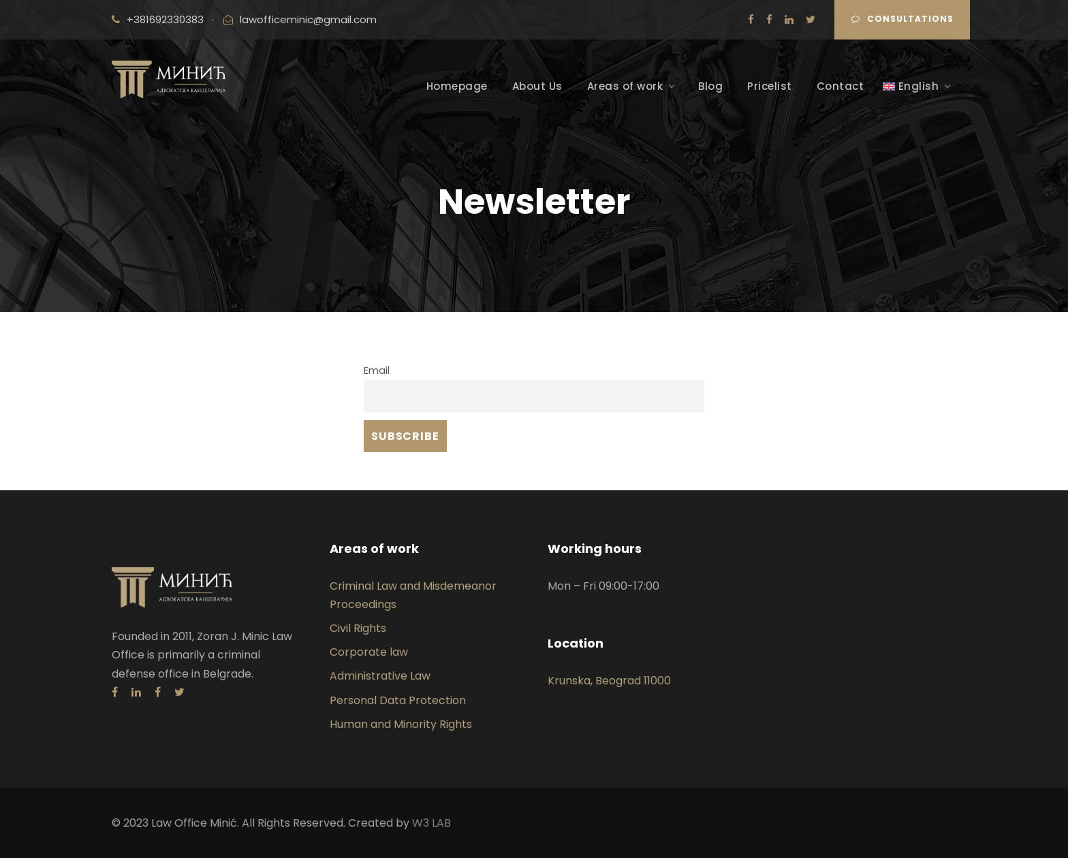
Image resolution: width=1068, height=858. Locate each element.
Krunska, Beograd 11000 (609, 680)
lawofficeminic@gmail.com (308, 19)
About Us (537, 86)
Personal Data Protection (398, 700)
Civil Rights (358, 628)
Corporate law (369, 652)
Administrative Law (380, 676)
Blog (710, 86)
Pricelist (769, 86)
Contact (840, 86)
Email (377, 370)
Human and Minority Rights (401, 724)
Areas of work (625, 86)
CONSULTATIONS (902, 19)
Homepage (457, 86)
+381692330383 (165, 19)
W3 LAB (431, 823)
